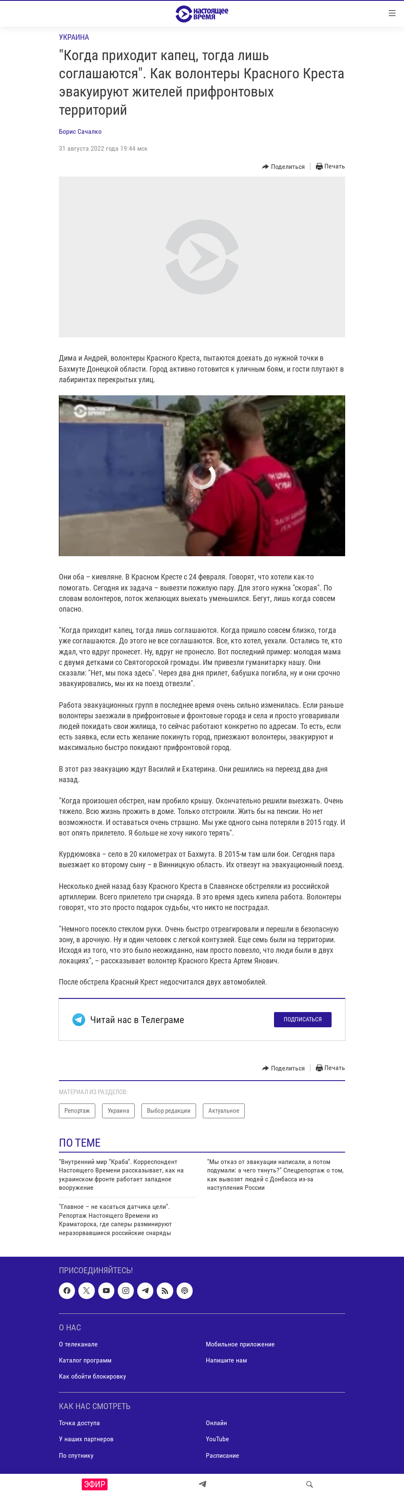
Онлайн (216, 1423)
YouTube (217, 1439)
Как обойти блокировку (92, 1376)
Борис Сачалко (80, 131)
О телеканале (78, 1344)
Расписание (222, 1455)
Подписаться (303, 1019)
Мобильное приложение (240, 1344)
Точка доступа (79, 1423)
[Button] (283, 166)
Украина (74, 37)
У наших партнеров (86, 1439)
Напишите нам (226, 1360)
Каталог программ (85, 1360)
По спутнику (76, 1455)
